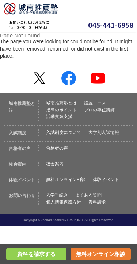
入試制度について (63, 132)
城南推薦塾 (31, 9)
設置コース (95, 103)
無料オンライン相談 (65, 179)
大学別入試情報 (103, 132)
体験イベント (106, 179)
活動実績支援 (59, 116)
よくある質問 (88, 195)
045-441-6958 (110, 25)
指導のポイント (61, 110)
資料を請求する (36, 254)
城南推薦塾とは (61, 103)
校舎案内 (55, 163)
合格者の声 (57, 148)
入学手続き (57, 195)
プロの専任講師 (99, 110)
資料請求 (97, 202)
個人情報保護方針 (63, 202)
